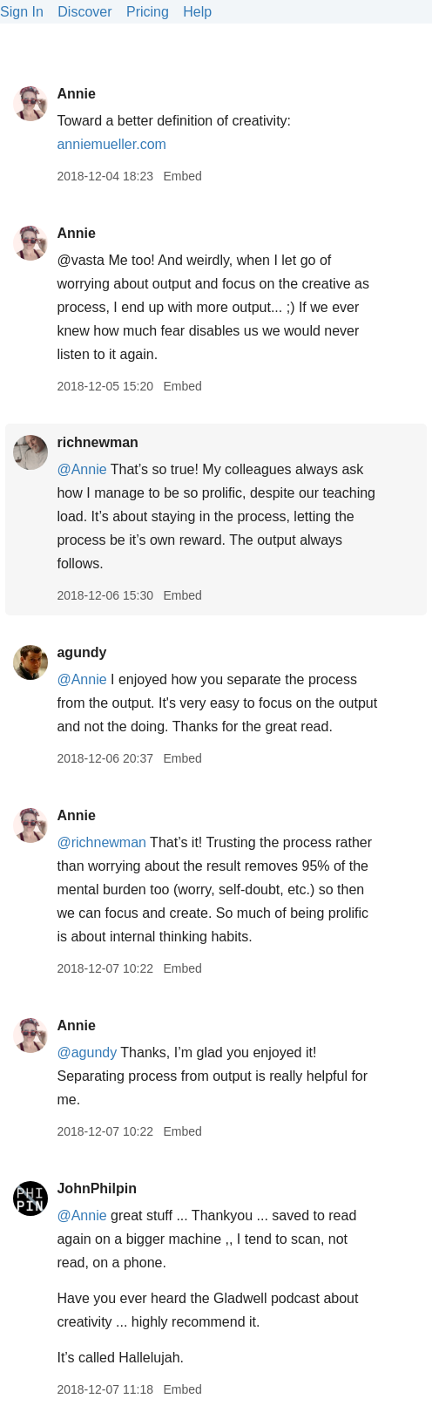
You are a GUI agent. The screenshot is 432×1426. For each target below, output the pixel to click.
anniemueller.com (111, 144)
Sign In (22, 11)
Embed (182, 176)
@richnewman (101, 842)
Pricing (147, 11)
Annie (76, 93)
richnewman (97, 442)
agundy (81, 652)
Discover (84, 11)
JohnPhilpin (97, 1188)
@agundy (87, 1052)
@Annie (81, 469)
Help (197, 11)
